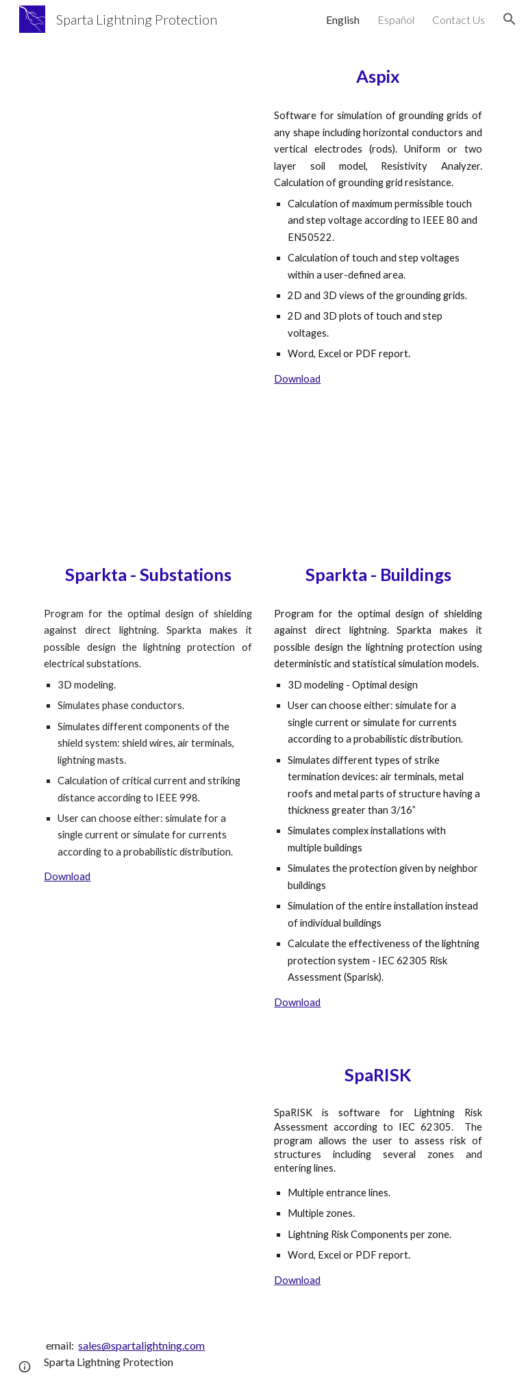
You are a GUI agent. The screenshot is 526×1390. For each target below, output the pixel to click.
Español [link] (395, 19)
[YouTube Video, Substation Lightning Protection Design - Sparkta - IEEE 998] (147, 491)
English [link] (343, 19)
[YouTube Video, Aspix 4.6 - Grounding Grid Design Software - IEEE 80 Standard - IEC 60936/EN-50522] (147, 117)
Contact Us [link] (458, 19)
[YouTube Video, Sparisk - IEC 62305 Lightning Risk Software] (147, 1127)
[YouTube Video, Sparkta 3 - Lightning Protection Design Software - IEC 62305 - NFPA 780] (377, 491)
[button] (509, 19)
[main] (377, 76)
